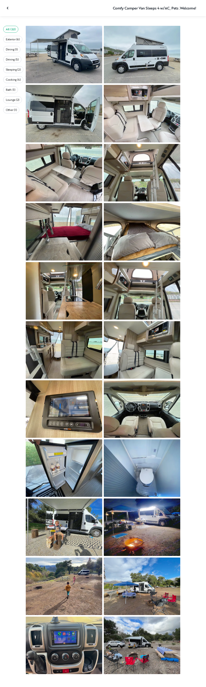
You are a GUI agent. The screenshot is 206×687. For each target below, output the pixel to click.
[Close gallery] (8, 8)
